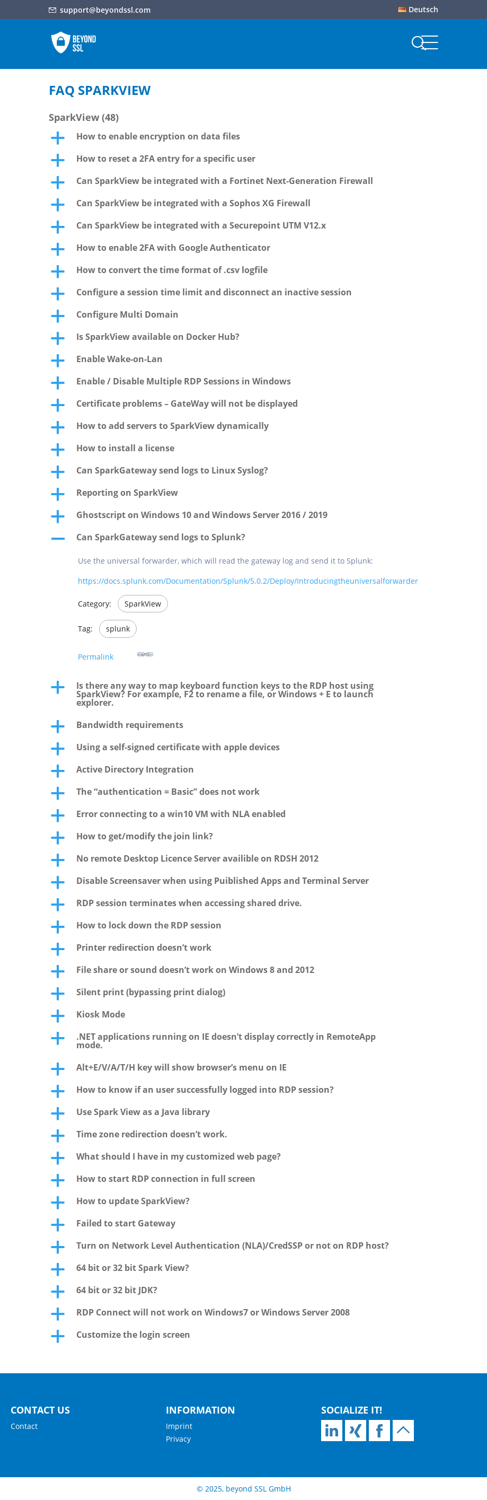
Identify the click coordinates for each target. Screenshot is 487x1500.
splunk (118, 629)
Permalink (115, 654)
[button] (243, 138)
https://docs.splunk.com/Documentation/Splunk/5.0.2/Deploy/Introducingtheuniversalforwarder (248, 581)
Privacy (178, 1439)
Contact (24, 1426)
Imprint (179, 1426)
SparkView (143, 604)
